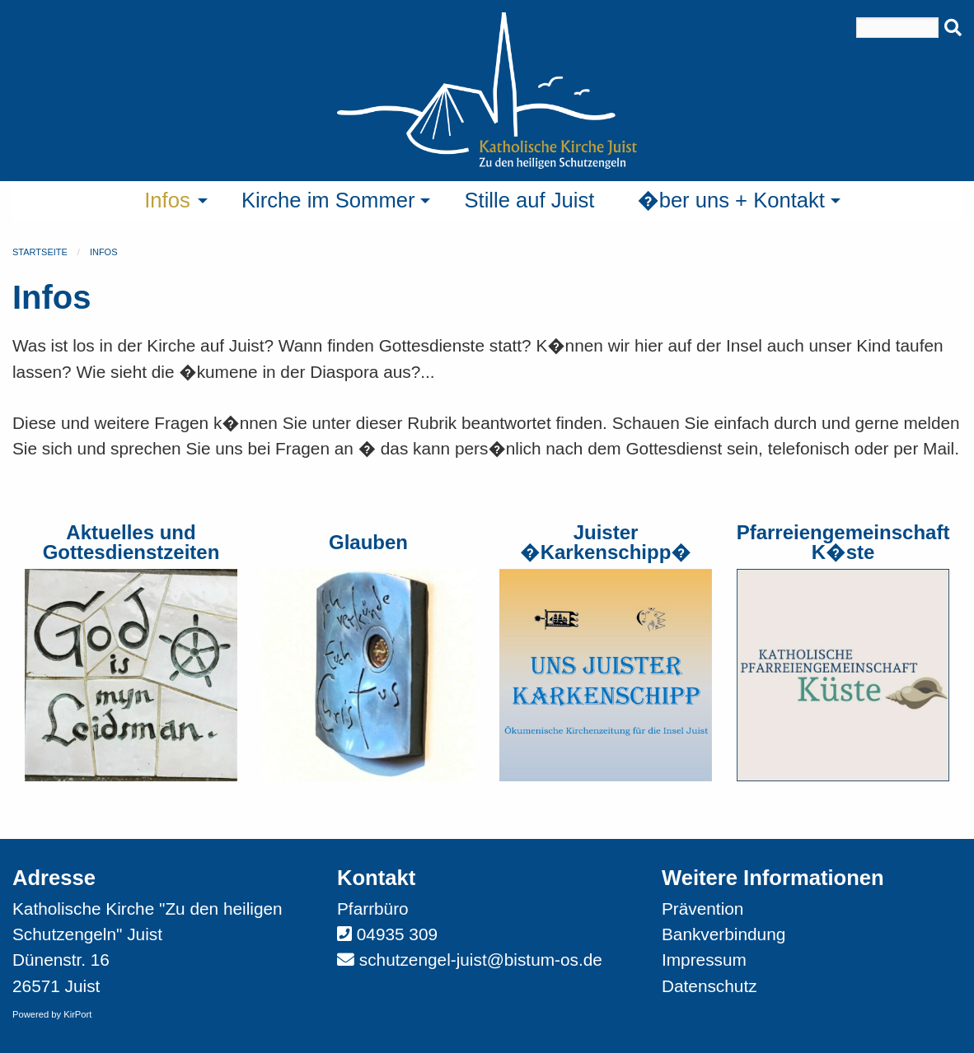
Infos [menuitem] (167, 200)
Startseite (40, 252)
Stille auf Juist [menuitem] (529, 200)
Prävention (702, 908)
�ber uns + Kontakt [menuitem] (731, 200)
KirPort (77, 1014)
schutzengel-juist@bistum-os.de (480, 959)
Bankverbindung (723, 934)
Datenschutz (709, 985)
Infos (104, 252)
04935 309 (397, 934)
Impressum (704, 959)
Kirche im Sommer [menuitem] (327, 200)
